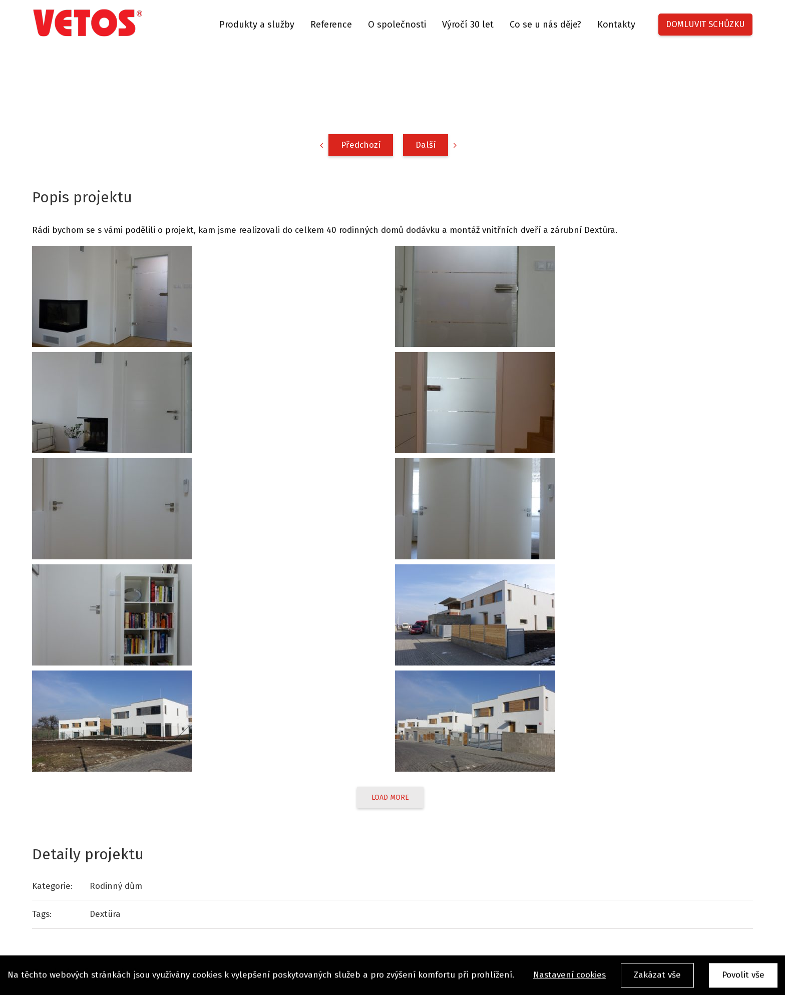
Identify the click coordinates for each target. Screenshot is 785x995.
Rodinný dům (116, 886)
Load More (390, 797)
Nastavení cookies (569, 978)
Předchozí (360, 145)
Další (426, 145)
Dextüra (105, 914)
